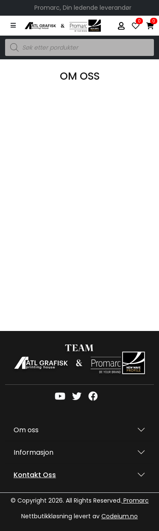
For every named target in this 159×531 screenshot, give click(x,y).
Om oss (26, 430)
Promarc (135, 500)
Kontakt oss (35, 475)
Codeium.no (119, 516)
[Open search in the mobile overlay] (79, 47)
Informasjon (33, 452)
